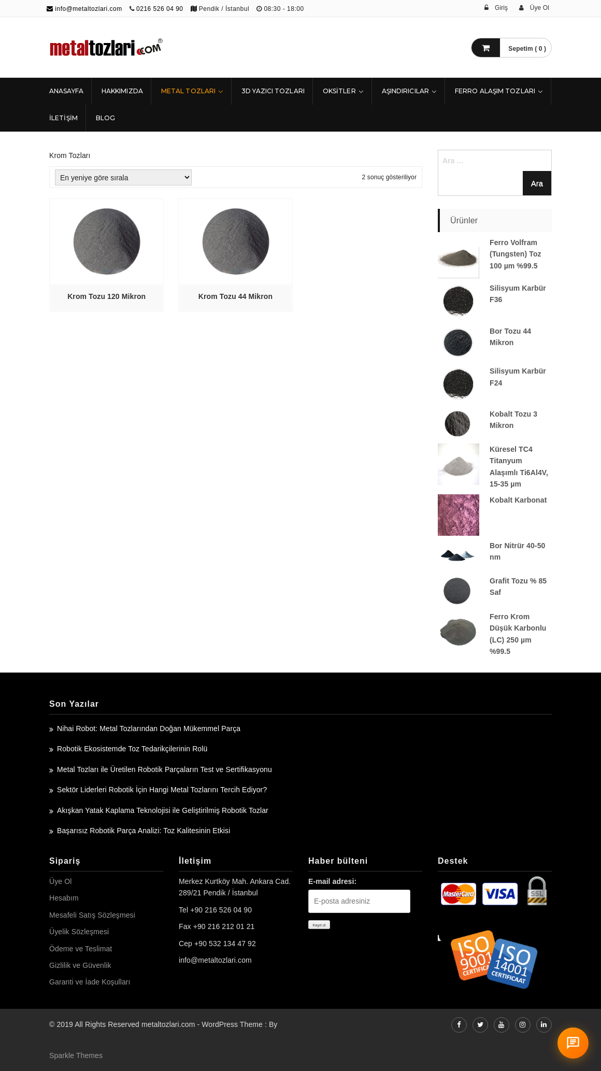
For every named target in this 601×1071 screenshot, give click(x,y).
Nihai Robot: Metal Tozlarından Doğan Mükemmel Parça (148, 728)
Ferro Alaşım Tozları (495, 91)
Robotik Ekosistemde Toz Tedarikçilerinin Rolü (132, 749)
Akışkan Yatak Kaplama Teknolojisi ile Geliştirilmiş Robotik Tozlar (162, 810)
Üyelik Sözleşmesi (79, 931)
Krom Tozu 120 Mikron (106, 296)
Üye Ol (60, 881)
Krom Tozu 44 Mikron (235, 296)
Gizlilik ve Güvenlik (80, 965)
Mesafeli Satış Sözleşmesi (92, 915)
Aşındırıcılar (405, 91)
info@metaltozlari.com (84, 8)
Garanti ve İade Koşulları (90, 982)
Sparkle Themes (76, 1055)
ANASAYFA (66, 91)
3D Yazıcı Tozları (273, 91)
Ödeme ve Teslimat (80, 949)
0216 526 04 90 (159, 8)
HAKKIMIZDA (122, 91)
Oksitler (339, 91)
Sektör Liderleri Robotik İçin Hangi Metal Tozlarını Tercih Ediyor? (162, 790)
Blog (105, 118)
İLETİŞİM (63, 118)
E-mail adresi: (332, 881)
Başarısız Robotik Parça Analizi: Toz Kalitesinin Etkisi (143, 830)
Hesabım (64, 898)
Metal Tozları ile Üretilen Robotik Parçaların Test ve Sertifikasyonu (164, 769)
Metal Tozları (188, 91)
